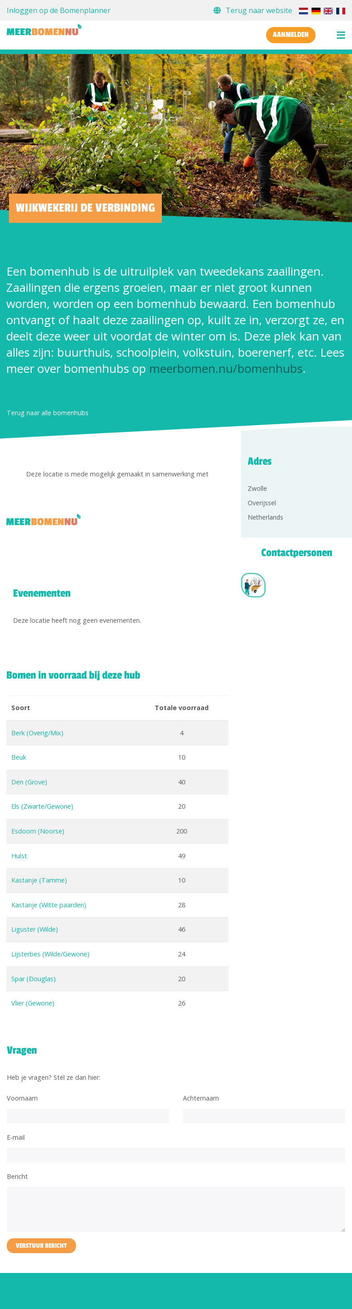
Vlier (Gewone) (32, 1003)
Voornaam (22, 1098)
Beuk (18, 757)
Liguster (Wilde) (34, 929)
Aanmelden (291, 34)
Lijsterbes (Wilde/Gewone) (50, 954)
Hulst (19, 856)
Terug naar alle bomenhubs (48, 412)
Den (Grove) (29, 782)
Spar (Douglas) (33, 978)
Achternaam (201, 1098)
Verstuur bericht (41, 1246)
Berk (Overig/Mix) (37, 733)
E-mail (16, 1137)
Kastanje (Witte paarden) (48, 905)
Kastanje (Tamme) (39, 880)
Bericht (17, 1176)
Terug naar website (254, 10)
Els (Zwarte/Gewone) (42, 806)
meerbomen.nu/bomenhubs (226, 368)
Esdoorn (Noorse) (37, 831)
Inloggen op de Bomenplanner (59, 10)
